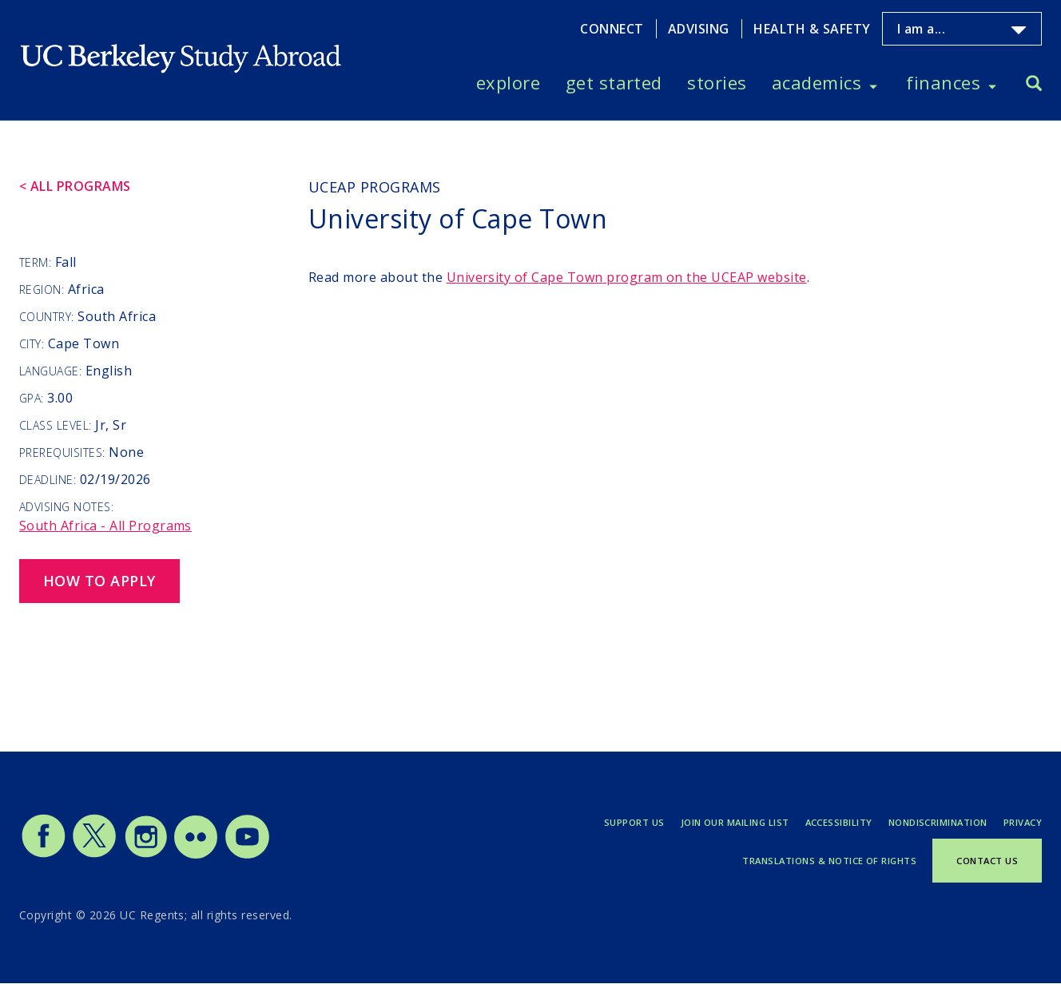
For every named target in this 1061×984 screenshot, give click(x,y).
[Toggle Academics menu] (873, 83)
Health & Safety (811, 29)
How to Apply (99, 580)
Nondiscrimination (937, 822)
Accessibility (838, 822)
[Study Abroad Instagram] (146, 854)
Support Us (634, 822)
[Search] (1034, 85)
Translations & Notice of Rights (829, 861)
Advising (698, 29)
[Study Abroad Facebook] (43, 854)
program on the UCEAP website (627, 277)
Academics (816, 82)
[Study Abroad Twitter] (94, 854)
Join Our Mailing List (735, 822)
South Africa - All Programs (105, 525)
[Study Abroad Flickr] (195, 854)
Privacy (1022, 822)
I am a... (921, 28)
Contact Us (987, 861)
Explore (508, 82)
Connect (611, 29)
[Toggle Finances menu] (992, 83)
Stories (716, 82)
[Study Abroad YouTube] (246, 854)
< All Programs (75, 186)
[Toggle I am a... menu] (1019, 30)
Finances (943, 82)
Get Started (614, 82)
